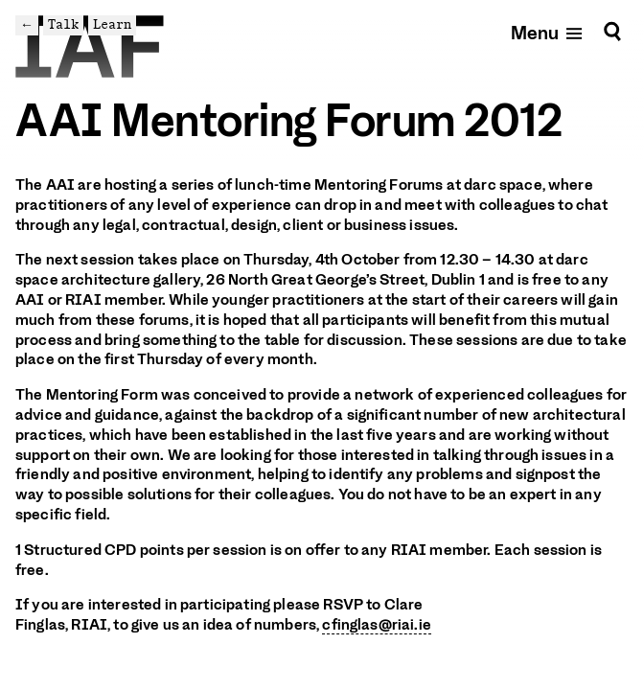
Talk (63, 24)
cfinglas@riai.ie (376, 624)
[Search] (612, 32)
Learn (112, 24)
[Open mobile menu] (547, 32)
